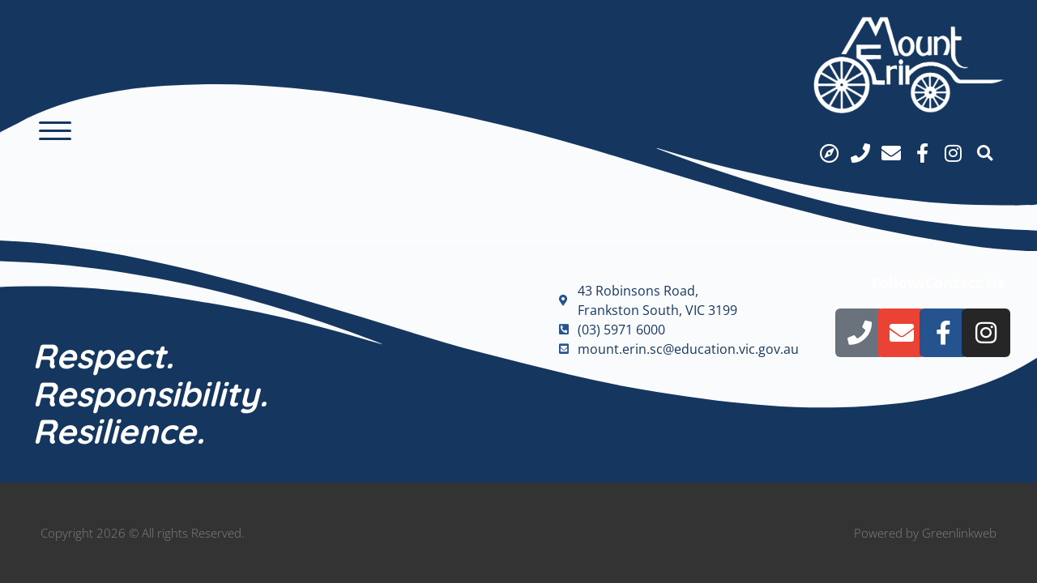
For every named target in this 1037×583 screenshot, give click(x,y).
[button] (55, 131)
